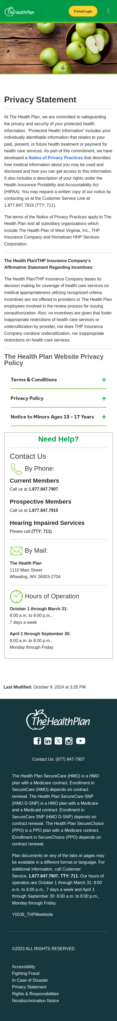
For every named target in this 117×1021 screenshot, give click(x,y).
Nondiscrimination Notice (35, 1000)
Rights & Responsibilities (35, 994)
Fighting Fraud (26, 973)
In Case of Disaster (30, 980)
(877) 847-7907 (70, 759)
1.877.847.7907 (43, 876)
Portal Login (83, 11)
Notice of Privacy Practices (55, 157)
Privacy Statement (29, 987)
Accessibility (23, 966)
